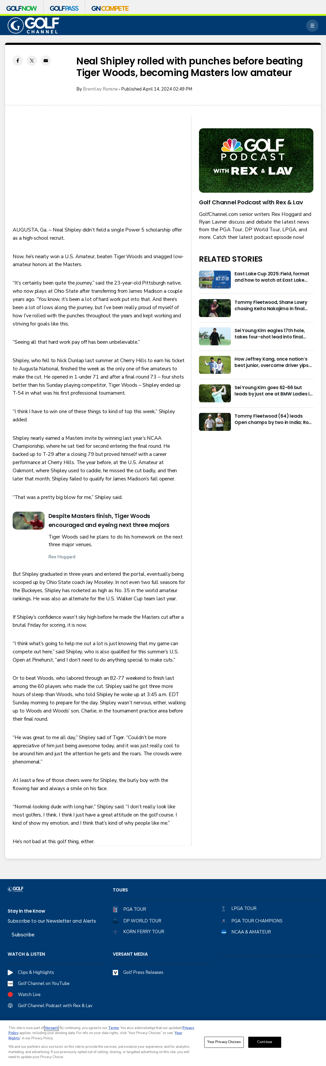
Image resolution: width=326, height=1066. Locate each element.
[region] (163, 1043)
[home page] (34, 25)
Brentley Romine (100, 89)
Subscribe (23, 934)
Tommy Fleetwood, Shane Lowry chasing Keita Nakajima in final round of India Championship (271, 305)
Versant (51, 1028)
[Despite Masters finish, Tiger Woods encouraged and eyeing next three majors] (29, 521)
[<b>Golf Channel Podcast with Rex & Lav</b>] (256, 160)
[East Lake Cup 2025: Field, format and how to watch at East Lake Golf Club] (215, 280)
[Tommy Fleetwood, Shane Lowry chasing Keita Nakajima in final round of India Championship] (215, 308)
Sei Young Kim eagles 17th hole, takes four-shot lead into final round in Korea (270, 333)
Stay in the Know (26, 911)
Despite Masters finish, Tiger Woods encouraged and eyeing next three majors (108, 520)
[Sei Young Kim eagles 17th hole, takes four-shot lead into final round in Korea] (215, 336)
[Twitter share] (32, 60)
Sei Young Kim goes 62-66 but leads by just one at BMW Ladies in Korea (273, 390)
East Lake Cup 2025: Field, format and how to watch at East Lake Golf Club (272, 277)
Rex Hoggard (62, 557)
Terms (113, 1028)
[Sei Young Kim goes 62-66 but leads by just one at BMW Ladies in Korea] (215, 393)
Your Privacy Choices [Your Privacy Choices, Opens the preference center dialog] (224, 1042)
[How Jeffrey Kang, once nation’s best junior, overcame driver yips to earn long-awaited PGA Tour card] (215, 365)
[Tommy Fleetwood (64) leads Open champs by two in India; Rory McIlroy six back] (215, 422)
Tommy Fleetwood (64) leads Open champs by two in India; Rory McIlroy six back (274, 419)
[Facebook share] (18, 60)
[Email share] (46, 60)
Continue (264, 1042)
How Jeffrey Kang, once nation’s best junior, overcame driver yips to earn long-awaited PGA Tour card (272, 362)
